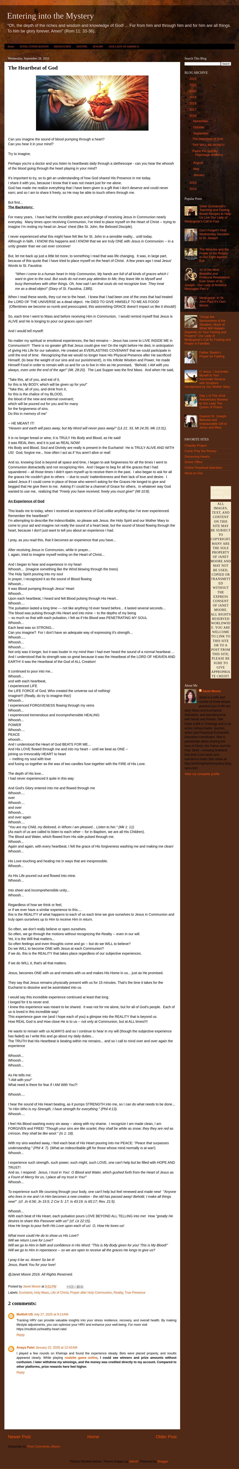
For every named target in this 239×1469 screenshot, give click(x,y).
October (199, 127)
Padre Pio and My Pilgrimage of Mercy (207, 153)
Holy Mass (41, 1292)
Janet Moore (211, 691)
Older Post (166, 1436)
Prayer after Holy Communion (91, 1292)
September (201, 133)
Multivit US (25, 1314)
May (196, 169)
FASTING (81, 46)
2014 (193, 189)
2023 (193, 79)
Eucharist (25, 1292)
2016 (193, 115)
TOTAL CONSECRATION (34, 46)
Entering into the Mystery (50, 15)
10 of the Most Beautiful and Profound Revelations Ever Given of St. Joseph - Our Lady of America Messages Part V (207, 279)
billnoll (133, 1461)
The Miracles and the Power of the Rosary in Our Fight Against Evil (214, 255)
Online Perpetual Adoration (203, 467)
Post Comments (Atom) (43, 1446)
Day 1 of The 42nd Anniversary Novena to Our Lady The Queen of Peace (213, 401)
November (201, 121)
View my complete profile (202, 774)
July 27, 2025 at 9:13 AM (51, 1314)
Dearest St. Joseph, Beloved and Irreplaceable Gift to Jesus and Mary (213, 421)
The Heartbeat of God (207, 139)
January (199, 175)
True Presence (135, 1292)
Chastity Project (196, 445)
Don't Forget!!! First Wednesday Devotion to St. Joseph (214, 234)
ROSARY (98, 46)
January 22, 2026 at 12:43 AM (56, 1347)
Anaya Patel (25, 1347)
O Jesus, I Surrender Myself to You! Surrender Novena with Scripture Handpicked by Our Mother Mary (207, 379)
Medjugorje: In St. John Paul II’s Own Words (212, 301)
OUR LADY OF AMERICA (124, 46)
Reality (118, 1292)
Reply (21, 1335)
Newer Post (19, 1436)
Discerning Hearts (197, 456)
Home (11, 46)
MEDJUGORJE (62, 46)
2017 (193, 109)
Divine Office (193, 462)
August (198, 162)
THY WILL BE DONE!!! (208, 145)
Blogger (162, 1461)
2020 (193, 91)
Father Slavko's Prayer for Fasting (211, 354)
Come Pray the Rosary (201, 451)
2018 (193, 103)
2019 (193, 97)
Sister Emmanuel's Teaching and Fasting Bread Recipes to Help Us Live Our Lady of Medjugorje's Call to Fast (208, 214)
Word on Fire (194, 473)
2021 (193, 85)
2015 (193, 183)
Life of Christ (59, 1292)
